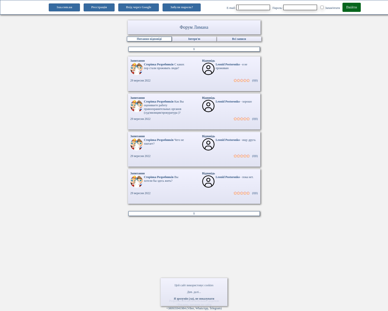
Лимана (201, 27)
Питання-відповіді (149, 39)
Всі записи (239, 39)
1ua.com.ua (64, 7)
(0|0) (255, 80)
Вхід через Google (138, 7)
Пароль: (294, 7)
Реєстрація (99, 7)
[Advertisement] (194, 259)
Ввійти (351, 7)
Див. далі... (194, 292)
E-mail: (248, 7)
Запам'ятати (330, 8)
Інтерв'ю (194, 39)
